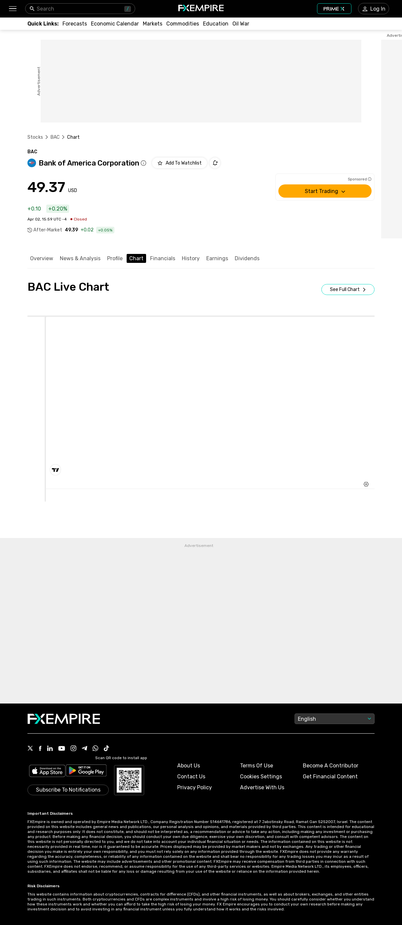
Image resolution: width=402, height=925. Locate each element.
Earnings (217, 258)
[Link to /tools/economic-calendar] (115, 24)
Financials (162, 258)
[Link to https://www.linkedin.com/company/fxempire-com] (50, 749)
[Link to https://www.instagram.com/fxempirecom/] (73, 749)
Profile (115, 258)
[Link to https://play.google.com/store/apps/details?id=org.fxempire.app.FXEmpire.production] (86, 771)
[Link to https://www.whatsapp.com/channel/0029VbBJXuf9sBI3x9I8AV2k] (96, 749)
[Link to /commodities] (182, 24)
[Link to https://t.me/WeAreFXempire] (84, 749)
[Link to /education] (215, 24)
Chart (136, 258)
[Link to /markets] (152, 24)
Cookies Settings (261, 776)
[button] (12, 9)
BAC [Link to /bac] (55, 137)
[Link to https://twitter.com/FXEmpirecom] (30, 749)
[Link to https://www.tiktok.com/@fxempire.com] (106, 749)
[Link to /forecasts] (74, 24)
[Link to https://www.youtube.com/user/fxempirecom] (61, 749)
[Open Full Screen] (348, 289)
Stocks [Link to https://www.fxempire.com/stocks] (35, 137)
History (191, 258)
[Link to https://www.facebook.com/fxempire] (40, 749)
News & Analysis (80, 258)
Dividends (247, 258)
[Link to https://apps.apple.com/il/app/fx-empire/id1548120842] (47, 771)
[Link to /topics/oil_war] (240, 24)
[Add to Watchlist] (179, 163)
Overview (41, 258)
